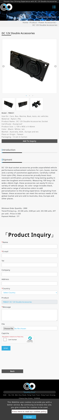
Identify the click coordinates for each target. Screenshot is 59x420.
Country (6, 288)
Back (12, 371)
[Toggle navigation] (54, 7)
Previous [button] (3, 66)
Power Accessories (47, 22)
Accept (29, 417)
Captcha (5, 333)
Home (25, 22)
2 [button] (29, 96)
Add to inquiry (29, 141)
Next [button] (55, 66)
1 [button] (26, 96)
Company (6, 270)
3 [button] (33, 96)
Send (5, 348)
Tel (3, 261)
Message (6, 307)
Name (5, 242)
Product (33, 22)
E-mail (5, 251)
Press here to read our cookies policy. (29, 411)
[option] (29, 66)
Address (5, 279)
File (3, 324)
